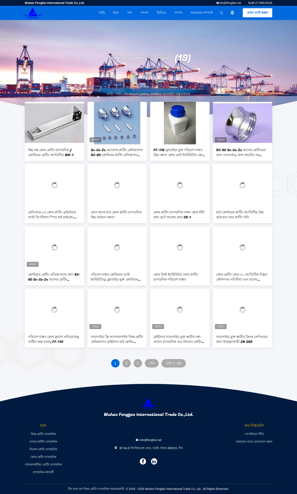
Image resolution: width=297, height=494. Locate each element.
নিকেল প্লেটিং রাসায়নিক (43, 449)
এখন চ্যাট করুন (257, 12)
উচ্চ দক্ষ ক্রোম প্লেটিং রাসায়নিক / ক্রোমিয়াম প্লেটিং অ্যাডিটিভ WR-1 (50, 153)
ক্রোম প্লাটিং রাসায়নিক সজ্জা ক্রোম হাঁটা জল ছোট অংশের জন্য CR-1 (179, 215)
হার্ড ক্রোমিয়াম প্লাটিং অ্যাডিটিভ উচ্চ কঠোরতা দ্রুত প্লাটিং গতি (240, 215)
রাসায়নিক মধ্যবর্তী (43, 472)
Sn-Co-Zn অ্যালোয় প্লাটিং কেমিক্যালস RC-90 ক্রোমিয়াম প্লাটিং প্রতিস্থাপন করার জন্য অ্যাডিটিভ (117, 153)
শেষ (151, 363)
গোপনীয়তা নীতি (254, 434)
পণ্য (129, 12)
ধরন (116, 12)
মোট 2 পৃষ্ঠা (174, 363)
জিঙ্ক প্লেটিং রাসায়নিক (43, 434)
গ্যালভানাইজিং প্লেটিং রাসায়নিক (43, 464)
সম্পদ (144, 12)
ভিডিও (161, 12)
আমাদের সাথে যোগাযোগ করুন (254, 441)
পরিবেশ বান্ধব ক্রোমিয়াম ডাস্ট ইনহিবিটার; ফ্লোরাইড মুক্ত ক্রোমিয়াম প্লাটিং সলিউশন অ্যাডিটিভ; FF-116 (115, 277)
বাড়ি (102, 12)
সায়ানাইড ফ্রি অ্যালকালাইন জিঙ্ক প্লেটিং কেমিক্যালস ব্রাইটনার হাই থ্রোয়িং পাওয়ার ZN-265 (117, 339)
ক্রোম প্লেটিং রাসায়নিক (43, 457)
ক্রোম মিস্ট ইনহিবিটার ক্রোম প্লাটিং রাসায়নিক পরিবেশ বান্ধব (175, 277)
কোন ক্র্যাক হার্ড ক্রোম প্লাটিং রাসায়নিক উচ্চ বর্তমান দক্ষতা (116, 215)
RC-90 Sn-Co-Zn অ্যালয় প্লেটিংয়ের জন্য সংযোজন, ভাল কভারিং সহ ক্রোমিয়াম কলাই (241, 153)
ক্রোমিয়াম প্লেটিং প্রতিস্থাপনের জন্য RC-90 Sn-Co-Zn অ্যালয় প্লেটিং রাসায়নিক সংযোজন (54, 277)
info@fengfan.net (230, 3)
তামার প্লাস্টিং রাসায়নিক (43, 441)
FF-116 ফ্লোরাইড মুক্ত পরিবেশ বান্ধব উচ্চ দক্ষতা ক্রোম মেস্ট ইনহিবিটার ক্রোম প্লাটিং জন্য (178, 153)
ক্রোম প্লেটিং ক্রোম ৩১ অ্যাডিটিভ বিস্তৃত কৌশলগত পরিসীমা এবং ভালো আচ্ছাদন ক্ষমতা (242, 277)
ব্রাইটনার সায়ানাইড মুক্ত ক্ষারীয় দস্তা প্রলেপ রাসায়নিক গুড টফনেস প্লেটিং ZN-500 (177, 339)
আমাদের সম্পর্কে (202, 12)
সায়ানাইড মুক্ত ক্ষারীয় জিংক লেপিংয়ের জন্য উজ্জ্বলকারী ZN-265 (242, 339)
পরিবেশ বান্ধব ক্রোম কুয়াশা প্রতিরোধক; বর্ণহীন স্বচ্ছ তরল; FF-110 (53, 339)
